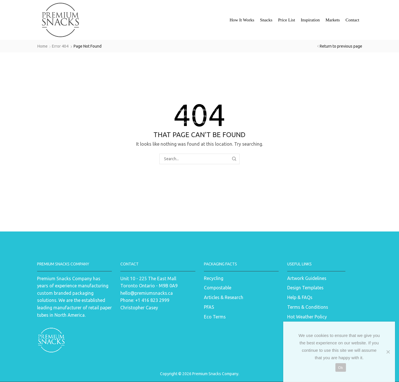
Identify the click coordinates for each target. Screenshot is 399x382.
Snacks (266, 19)
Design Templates (305, 287)
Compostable (217, 287)
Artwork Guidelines (306, 278)
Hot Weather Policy (307, 316)
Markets (332, 19)
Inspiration (310, 19)
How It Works (242, 19)
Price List (286, 19)
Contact (352, 19)
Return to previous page (341, 46)
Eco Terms (215, 316)
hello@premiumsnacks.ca (146, 293)
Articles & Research (223, 297)
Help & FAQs (299, 297)
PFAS (209, 307)
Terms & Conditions (307, 307)
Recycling (213, 278)
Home (42, 46)
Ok (340, 367)
